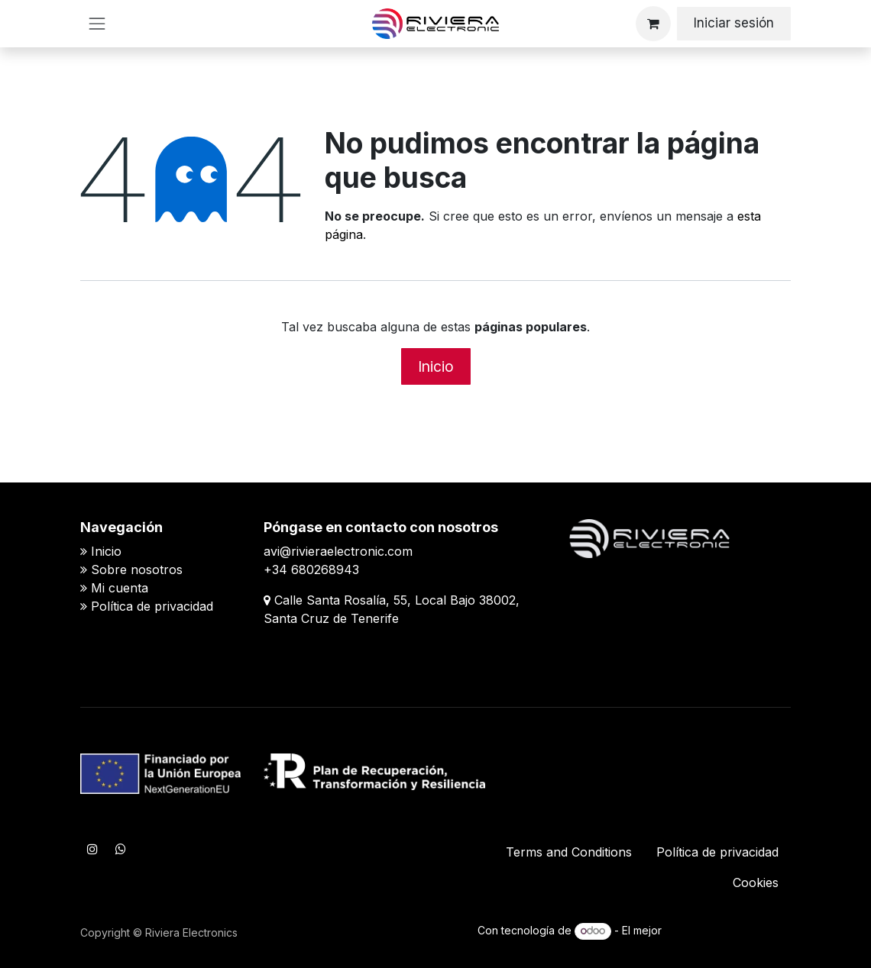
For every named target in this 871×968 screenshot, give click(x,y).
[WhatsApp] (120, 849)
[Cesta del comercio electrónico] (653, 23)
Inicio (436, 366)
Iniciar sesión (734, 23)
